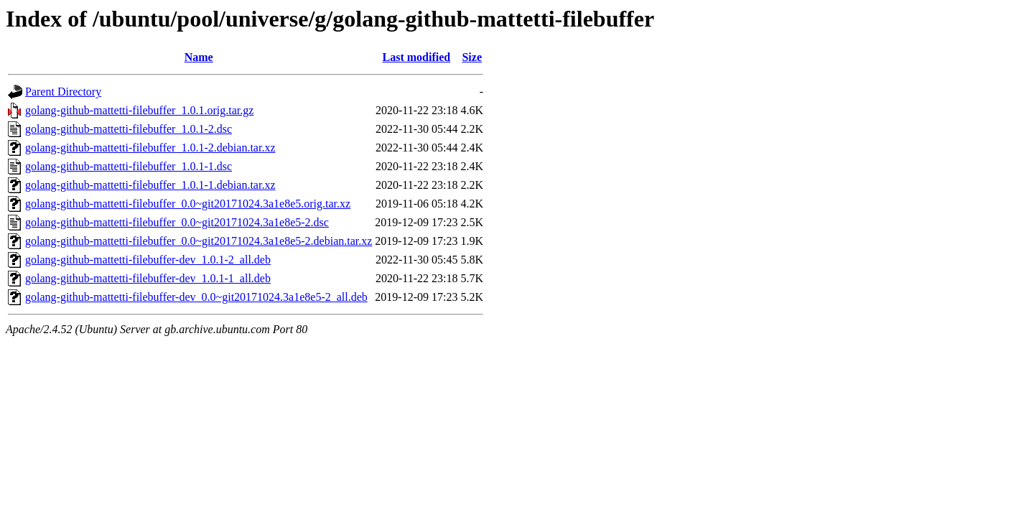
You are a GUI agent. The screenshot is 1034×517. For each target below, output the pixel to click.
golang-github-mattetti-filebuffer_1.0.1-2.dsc (128, 129)
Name (199, 57)
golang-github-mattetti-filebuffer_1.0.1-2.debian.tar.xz (150, 147)
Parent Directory (63, 91)
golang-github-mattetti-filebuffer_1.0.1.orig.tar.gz (139, 110)
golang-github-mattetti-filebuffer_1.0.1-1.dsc (128, 166)
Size (472, 57)
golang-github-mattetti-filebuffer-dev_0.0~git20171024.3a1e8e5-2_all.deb (196, 297)
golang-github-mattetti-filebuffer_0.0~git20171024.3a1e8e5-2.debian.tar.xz (198, 241)
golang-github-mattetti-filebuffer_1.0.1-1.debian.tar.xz (150, 185)
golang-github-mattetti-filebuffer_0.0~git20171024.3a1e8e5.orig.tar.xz (187, 203)
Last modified (417, 57)
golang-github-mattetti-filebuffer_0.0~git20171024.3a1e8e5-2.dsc (177, 222)
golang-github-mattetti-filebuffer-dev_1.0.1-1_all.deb (148, 278)
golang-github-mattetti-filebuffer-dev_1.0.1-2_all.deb (148, 259)
